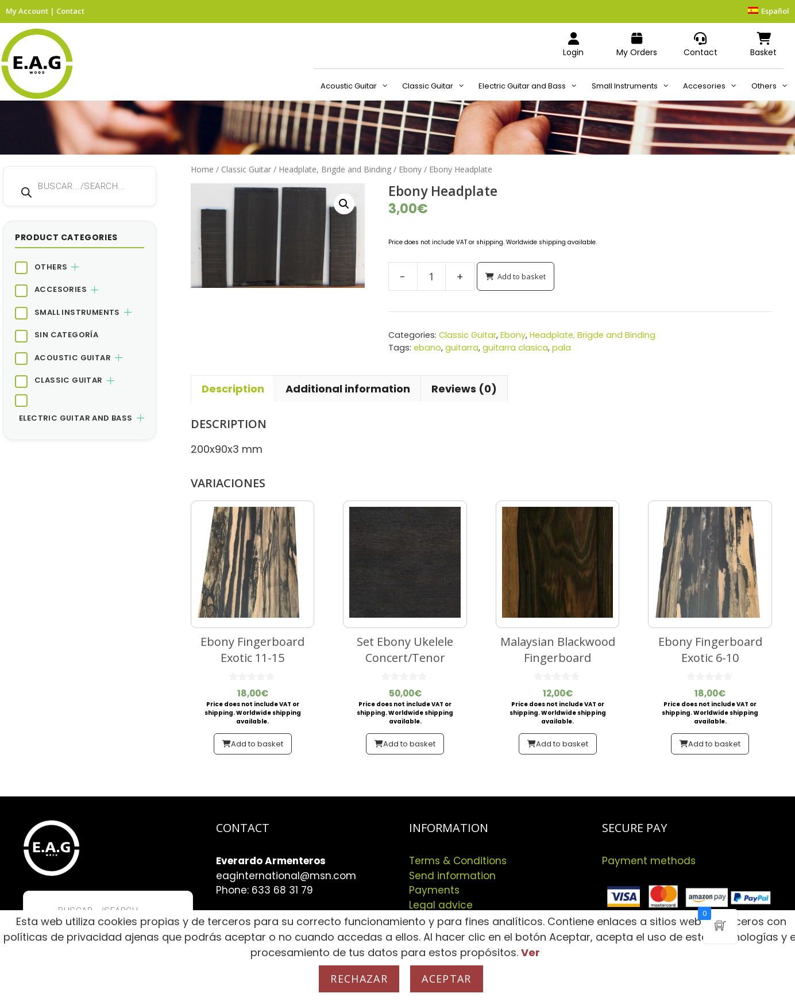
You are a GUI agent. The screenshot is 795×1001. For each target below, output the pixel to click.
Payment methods (649, 861)
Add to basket (521, 276)
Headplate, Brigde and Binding (335, 169)
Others (773, 86)
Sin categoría (66, 334)
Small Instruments (634, 86)
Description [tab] (233, 389)
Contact (70, 11)
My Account (27, 11)
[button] (344, 204)
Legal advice (441, 905)
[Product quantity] (431, 276)
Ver (530, 952)
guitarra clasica (515, 347)
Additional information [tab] (347, 389)
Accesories (713, 86)
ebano (427, 347)
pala (561, 347)
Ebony (410, 169)
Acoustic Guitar (358, 86)
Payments (434, 890)
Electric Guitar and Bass (531, 86)
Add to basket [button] (257, 743)
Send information (452, 876)
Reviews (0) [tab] (464, 389)
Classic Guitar (437, 86)
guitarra (461, 347)
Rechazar (359, 978)
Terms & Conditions (458, 861)
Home (202, 169)
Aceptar (446, 978)
